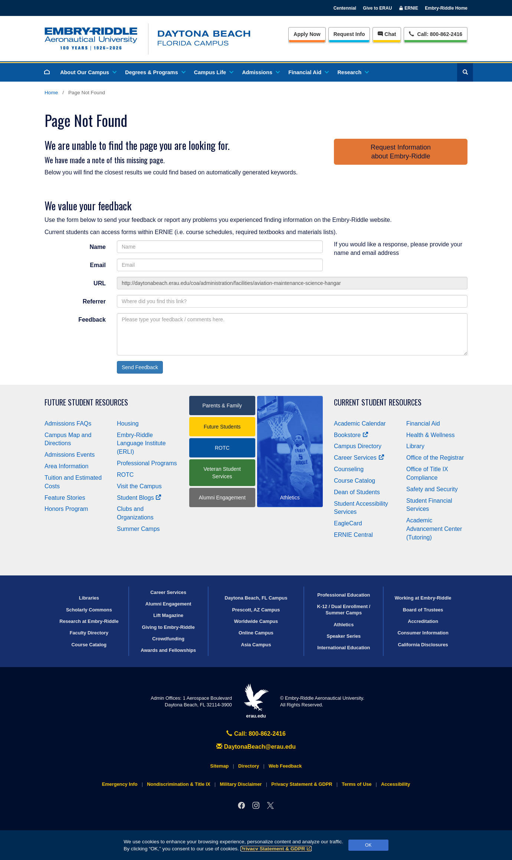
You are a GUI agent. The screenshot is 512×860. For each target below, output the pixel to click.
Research (352, 72)
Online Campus (256, 633)
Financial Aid (308, 72)
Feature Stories (65, 498)
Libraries (89, 598)
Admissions (260, 72)
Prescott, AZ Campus (256, 610)
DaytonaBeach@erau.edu (256, 747)
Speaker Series (343, 636)
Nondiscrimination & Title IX (178, 784)
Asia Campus (256, 644)
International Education (343, 647)
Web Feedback (285, 766)
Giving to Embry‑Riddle (168, 627)
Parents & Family (222, 405)
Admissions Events (70, 455)
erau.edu (256, 701)
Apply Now (306, 34)
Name (97, 247)
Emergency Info (120, 784)
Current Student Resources (377, 402)
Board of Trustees (423, 610)
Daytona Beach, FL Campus (255, 598)
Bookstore (351, 435)
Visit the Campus (139, 486)
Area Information (66, 466)
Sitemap (219, 766)
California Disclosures (423, 644)
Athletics (344, 624)
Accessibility (395, 784)
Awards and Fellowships (168, 650)
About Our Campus (88, 72)
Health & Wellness (430, 435)
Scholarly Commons (89, 610)
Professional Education (343, 595)
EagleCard (348, 523)
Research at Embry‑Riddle (88, 621)
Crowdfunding (168, 638)
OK (368, 845)
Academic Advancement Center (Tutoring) (434, 529)
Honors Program (66, 509)
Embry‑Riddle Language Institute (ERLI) (141, 443)
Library (415, 446)
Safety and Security (432, 489)
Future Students (222, 427)
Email (98, 265)
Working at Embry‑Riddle (423, 598)
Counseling (349, 469)
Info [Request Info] (349, 34)
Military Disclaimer (241, 784)
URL (99, 283)
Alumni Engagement (222, 497)
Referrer (94, 301)
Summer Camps (138, 529)
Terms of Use (356, 784)
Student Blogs (139, 498)
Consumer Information (422, 633)
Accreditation (423, 621)
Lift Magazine (168, 615)
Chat (387, 34)
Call (435, 33)
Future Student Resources (86, 402)
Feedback (92, 319)
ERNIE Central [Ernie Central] (353, 535)
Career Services (359, 457)
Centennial (345, 8)
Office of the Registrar (435, 457)
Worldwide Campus (256, 621)
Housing (128, 423)
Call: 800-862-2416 (256, 734)
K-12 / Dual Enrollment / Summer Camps (343, 610)
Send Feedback (140, 367)
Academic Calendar (360, 423)
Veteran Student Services (222, 472)
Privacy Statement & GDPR (276, 848)
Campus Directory (357, 446)
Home (51, 92)
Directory (248, 766)
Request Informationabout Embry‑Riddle (401, 152)
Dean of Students (357, 492)
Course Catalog (354, 480)
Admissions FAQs (68, 423)
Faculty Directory (89, 633)
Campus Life (213, 72)
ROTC (125, 475)
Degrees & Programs (154, 72)
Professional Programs (147, 463)
